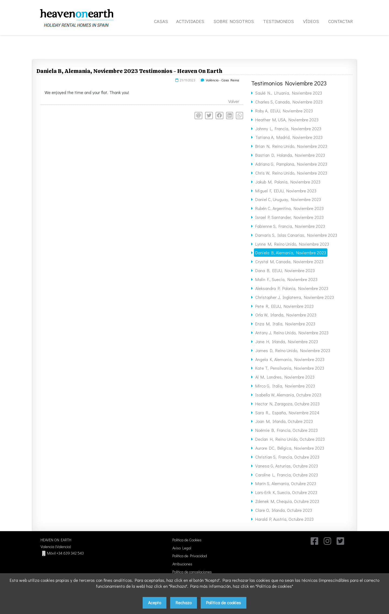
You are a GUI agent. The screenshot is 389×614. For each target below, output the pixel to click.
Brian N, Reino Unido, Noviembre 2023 (291, 146)
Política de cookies (223, 602)
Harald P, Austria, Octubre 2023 (284, 519)
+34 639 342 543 (70, 553)
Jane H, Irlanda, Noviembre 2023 (286, 341)
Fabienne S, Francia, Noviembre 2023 (290, 226)
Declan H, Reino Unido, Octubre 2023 (290, 439)
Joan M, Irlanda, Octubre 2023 (284, 421)
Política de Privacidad (189, 555)
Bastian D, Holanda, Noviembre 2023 (290, 155)
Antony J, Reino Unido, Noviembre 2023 (291, 332)
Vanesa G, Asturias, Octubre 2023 (286, 466)
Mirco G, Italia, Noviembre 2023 (285, 386)
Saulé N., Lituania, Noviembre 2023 (288, 93)
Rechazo (184, 602)
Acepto (154, 602)
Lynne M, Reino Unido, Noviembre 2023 (292, 244)
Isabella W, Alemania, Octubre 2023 (288, 395)
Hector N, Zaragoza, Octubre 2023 (287, 403)
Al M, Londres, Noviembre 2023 (284, 377)
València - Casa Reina (222, 80)
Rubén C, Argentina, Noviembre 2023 (289, 208)
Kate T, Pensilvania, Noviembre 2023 (289, 368)
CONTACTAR (340, 21)
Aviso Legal (181, 547)
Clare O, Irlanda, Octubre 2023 (283, 510)
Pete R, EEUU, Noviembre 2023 (284, 306)
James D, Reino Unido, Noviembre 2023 (292, 350)
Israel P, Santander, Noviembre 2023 (289, 217)
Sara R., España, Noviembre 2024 (287, 412)
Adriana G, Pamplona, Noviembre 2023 (291, 164)
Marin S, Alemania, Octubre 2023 (285, 483)
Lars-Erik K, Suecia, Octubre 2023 (286, 492)
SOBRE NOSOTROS (233, 21)
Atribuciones (182, 563)
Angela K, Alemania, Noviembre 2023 (289, 359)
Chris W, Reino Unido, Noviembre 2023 (291, 173)
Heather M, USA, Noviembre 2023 (286, 119)
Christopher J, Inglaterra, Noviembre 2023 (294, 297)
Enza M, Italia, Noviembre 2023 (285, 323)
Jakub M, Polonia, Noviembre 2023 (287, 182)
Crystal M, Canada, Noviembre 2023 (289, 261)
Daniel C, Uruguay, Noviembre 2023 (288, 199)
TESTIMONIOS (278, 21)
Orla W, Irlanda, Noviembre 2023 (285, 315)
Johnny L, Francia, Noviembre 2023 (288, 128)
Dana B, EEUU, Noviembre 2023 (285, 270)
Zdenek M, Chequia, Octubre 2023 (287, 501)
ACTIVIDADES (190, 21)
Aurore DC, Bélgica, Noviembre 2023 (289, 448)
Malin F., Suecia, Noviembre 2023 (286, 279)
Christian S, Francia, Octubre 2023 (287, 457)
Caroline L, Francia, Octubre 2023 (286, 475)
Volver (233, 101)
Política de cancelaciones (192, 571)
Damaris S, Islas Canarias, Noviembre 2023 (296, 235)
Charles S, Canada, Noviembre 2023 (289, 102)
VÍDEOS (311, 21)
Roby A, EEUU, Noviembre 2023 (284, 111)
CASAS (161, 21)
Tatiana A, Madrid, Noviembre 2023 (289, 137)
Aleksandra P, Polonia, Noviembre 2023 (291, 288)
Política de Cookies (187, 539)
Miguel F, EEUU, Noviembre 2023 (285, 190)
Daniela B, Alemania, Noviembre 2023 (290, 252)
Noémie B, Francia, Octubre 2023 (286, 430)
